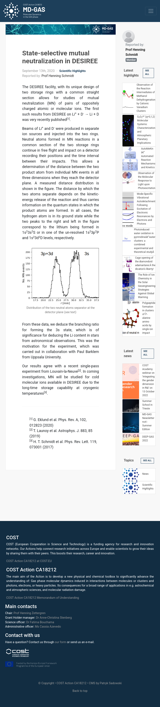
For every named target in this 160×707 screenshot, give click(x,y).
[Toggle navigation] (151, 11)
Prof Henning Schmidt (57, 76)
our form (60, 642)
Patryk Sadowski (111, 683)
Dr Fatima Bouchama (40, 622)
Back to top (80, 691)
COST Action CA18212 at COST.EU (29, 561)
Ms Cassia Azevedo (48, 626)
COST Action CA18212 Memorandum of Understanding (42, 598)
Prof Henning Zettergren (30, 613)
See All (147, 72)
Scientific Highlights (72, 71)
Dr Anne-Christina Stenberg (54, 617)
